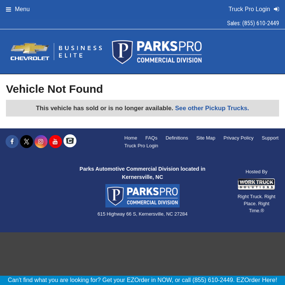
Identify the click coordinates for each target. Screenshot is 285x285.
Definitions (177, 138)
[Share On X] (26, 142)
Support (270, 138)
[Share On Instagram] (41, 142)
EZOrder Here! (256, 280)
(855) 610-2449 (260, 23)
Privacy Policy (238, 138)
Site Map (205, 138)
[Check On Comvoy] (69, 142)
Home (130, 138)
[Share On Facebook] (12, 142)
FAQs (151, 138)
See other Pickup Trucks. (212, 108)
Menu (18, 9)
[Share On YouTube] (55, 142)
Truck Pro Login (141, 145)
